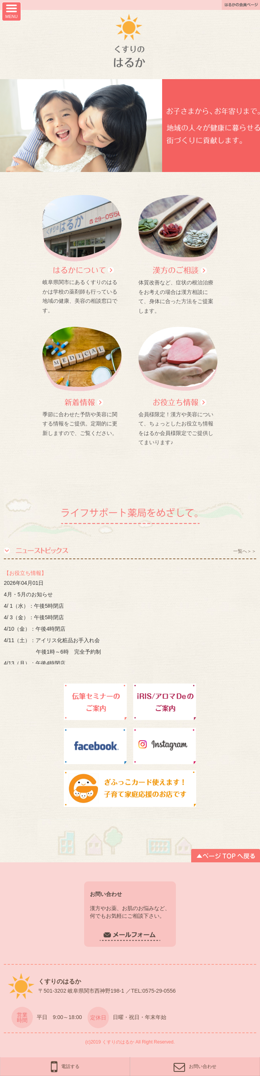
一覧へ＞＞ (244, 551)
